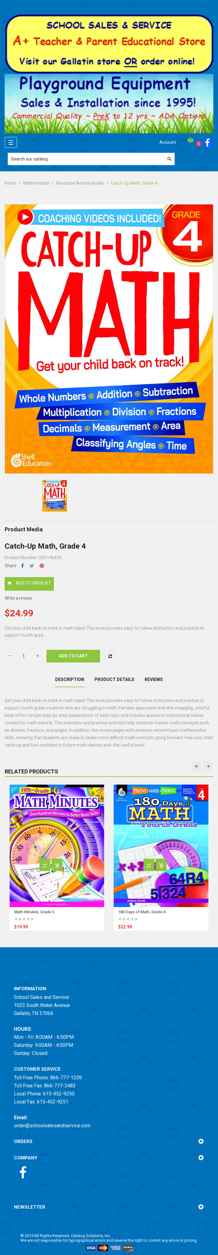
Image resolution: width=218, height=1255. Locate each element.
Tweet (31, 565)
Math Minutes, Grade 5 (34, 912)
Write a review (18, 598)
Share (22, 565)
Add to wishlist (29, 582)
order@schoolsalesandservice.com (52, 1126)
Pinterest (42, 565)
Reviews (154, 679)
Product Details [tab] (114, 679)
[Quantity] (23, 656)
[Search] (91, 159)
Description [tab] (69, 679)
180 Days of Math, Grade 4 (141, 912)
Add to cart (73, 655)
